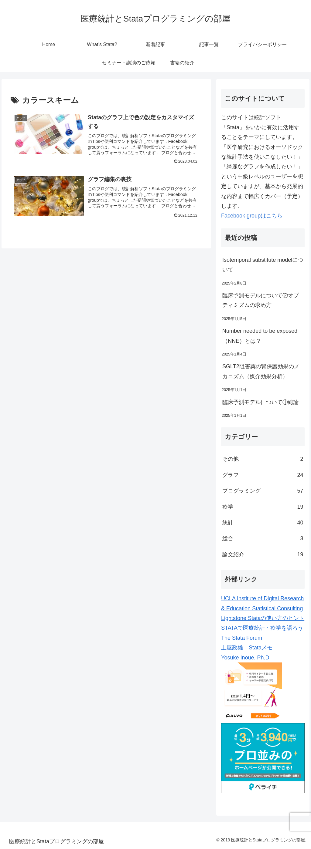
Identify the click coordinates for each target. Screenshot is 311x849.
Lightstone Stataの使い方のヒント (262, 618)
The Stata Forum (241, 638)
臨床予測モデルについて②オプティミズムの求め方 (260, 300)
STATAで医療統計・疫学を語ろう (262, 628)
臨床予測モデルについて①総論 (260, 402)
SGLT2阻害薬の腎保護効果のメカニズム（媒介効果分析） (260, 371)
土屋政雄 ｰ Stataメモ (246, 648)
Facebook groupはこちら (251, 216)
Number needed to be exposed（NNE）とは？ (259, 336)
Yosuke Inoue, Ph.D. (246, 658)
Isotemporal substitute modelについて (262, 265)
